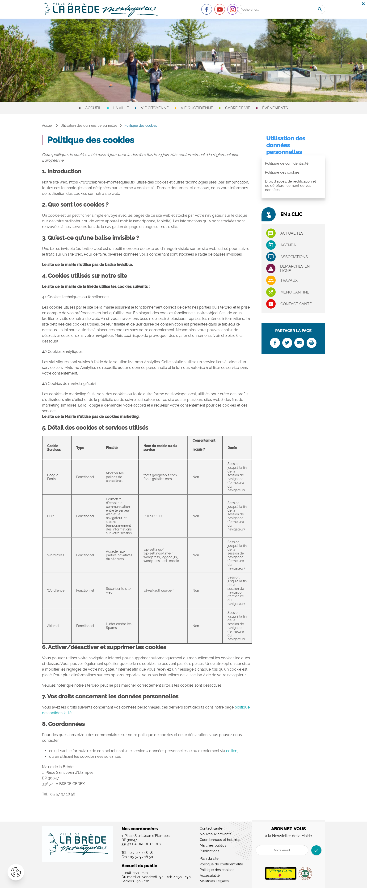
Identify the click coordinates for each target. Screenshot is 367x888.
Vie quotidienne (197, 108)
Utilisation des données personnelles (88, 125)
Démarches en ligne (295, 268)
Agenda (288, 245)
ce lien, (232, 751)
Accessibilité (210, 875)
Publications (209, 851)
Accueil (93, 108)
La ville (121, 108)
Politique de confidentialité (286, 163)
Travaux (289, 280)
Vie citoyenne (155, 108)
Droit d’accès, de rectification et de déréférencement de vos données (290, 185)
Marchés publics (213, 845)
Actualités (292, 233)
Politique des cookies (282, 172)
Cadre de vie (237, 108)
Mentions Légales (214, 881)
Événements (275, 108)
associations (294, 257)
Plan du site (209, 858)
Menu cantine (294, 292)
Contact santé (296, 304)
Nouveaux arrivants (215, 834)
